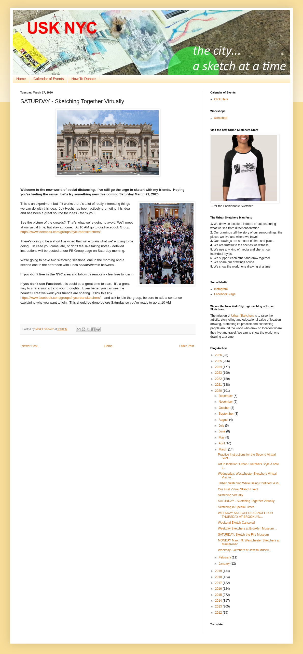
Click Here (221, 99)
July (222, 425)
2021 (219, 384)
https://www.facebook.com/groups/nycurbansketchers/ (60, 232)
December (226, 396)
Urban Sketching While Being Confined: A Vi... (249, 483)
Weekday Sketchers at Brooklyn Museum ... (247, 528)
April (222, 443)
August (224, 420)
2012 (219, 612)
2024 (219, 367)
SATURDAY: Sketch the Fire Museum (243, 534)
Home (21, 79)
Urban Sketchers (242, 315)
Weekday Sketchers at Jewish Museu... (244, 550)
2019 (219, 571)
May (222, 437)
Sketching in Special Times (236, 507)
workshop (220, 118)
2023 (219, 373)
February (225, 557)
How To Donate (83, 79)
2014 (219, 600)
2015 (219, 595)
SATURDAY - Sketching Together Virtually (246, 501)
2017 (219, 583)
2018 (219, 577)
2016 (219, 588)
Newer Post (29, 346)
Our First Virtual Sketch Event (238, 489)
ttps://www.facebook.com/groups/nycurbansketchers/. (62, 298)
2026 (219, 355)
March (223, 449)
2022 (219, 379)
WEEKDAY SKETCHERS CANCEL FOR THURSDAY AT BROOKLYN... (245, 514)
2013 (219, 606)
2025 (219, 361)
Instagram (221, 289)
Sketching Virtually (230, 495)
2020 (219, 391)
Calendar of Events (48, 79)
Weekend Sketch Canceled (236, 522)
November (226, 401)
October (224, 408)
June (222, 431)
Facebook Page (225, 294)
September (227, 413)
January (224, 563)
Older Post (186, 346)
